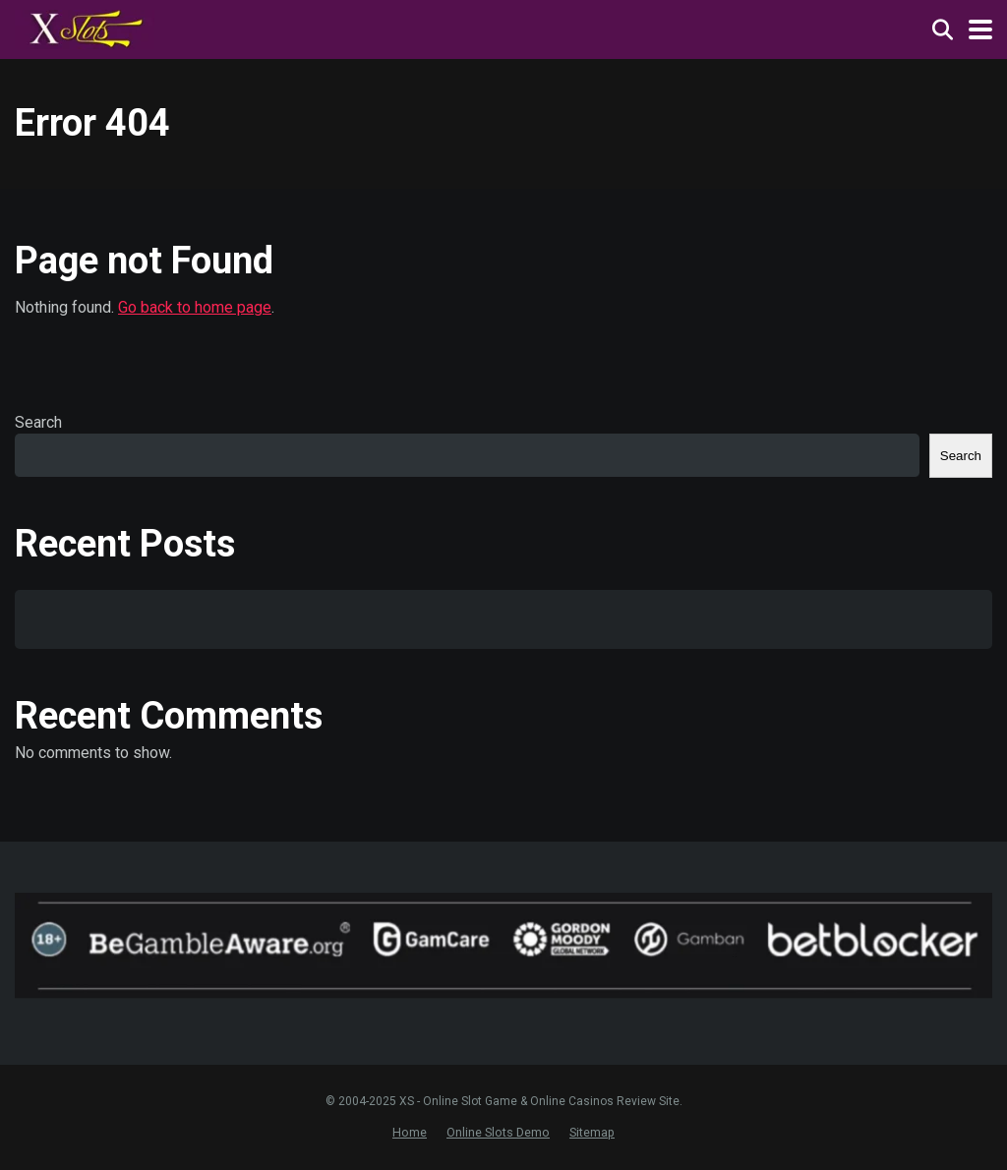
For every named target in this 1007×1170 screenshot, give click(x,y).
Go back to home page (194, 307)
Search (38, 422)
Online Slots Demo (498, 1132)
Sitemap (592, 1132)
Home (409, 1132)
